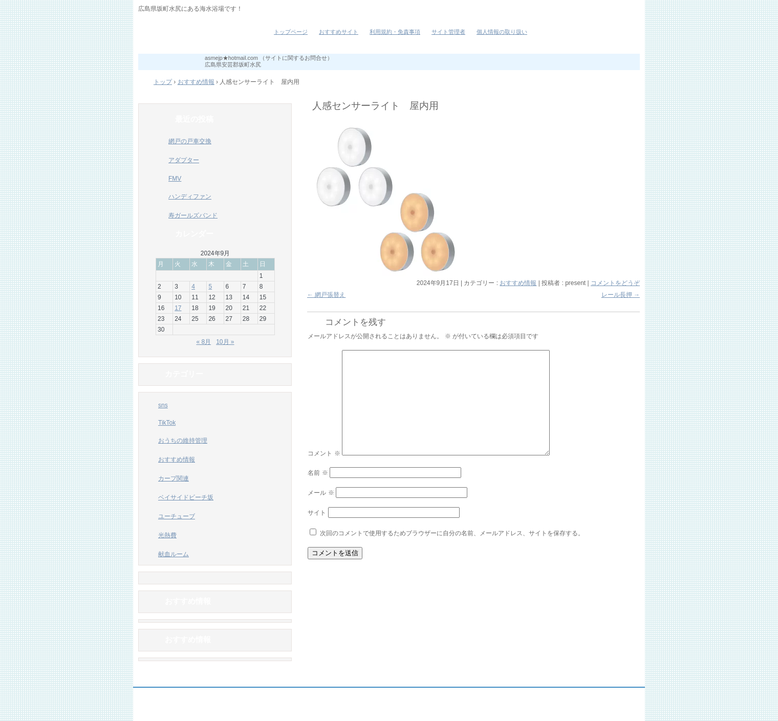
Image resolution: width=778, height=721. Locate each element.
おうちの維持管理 (182, 440)
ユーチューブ (176, 516)
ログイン (617, 711)
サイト (317, 512)
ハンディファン (189, 196)
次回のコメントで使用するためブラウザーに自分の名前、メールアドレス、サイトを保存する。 (452, 533)
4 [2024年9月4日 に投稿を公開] (193, 286)
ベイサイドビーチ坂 (199, 36)
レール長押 (620, 294)
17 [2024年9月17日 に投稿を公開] (178, 308)
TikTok (167, 422)
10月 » (225, 341)
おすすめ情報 (518, 283)
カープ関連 (173, 478)
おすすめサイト (338, 32)
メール (321, 492)
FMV (174, 178)
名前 (318, 472)
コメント (324, 453)
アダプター (183, 160)
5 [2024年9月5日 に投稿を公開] (210, 286)
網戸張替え (326, 294)
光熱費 (167, 535)
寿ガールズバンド (193, 215)
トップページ (291, 32)
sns (163, 405)
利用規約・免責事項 (395, 32)
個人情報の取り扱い (502, 32)
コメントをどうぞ (615, 283)
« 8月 (203, 341)
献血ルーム (173, 554)
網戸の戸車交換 (189, 141)
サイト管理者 (448, 32)
